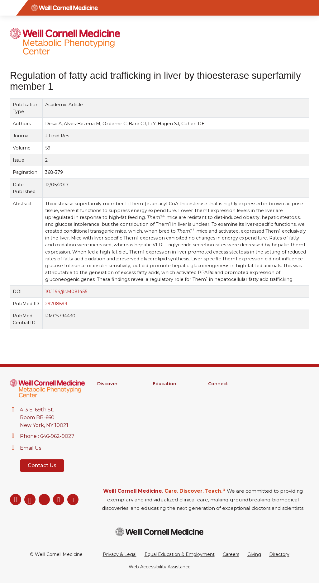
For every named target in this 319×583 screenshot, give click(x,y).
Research (107, 391)
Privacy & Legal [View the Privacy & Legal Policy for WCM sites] (119, 554)
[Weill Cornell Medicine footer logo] (159, 531)
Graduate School (170, 391)
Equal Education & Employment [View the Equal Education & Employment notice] (180, 554)
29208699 (56, 303)
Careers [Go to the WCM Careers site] (231, 554)
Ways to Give (222, 416)
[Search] (311, 8)
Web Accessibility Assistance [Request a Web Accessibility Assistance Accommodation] (160, 567)
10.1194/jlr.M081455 (66, 291)
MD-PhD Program (173, 399)
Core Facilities (112, 399)
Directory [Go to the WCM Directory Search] (279, 554)
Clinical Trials (110, 407)
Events (215, 407)
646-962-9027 (57, 436)
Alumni (215, 391)
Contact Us (42, 465)
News (214, 399)
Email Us (30, 448)
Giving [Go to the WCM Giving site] (254, 554)
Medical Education (173, 407)
